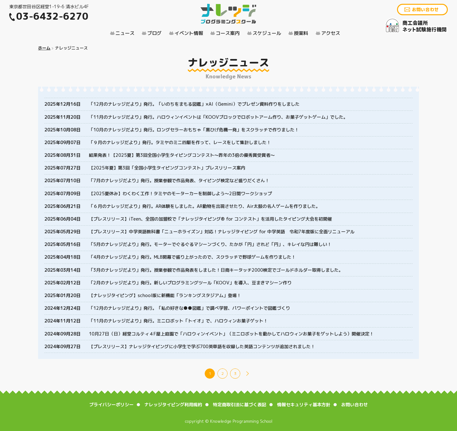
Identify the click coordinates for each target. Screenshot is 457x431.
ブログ (154, 33)
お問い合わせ (425, 9)
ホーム (44, 48)
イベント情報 (189, 33)
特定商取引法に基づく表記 (239, 404)
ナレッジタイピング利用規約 (173, 404)
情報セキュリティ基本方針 (303, 404)
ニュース (125, 33)
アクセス (330, 33)
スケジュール (267, 33)
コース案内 (228, 33)
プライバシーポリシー (111, 404)
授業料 (301, 33)
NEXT (247, 373)
